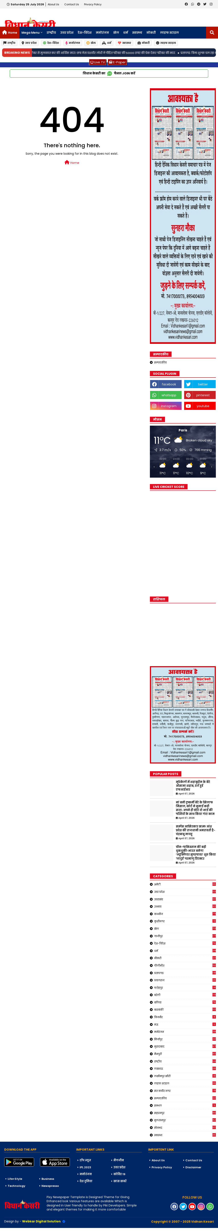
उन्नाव (185, 906)
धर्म (125, 32)
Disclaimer (193, 1167)
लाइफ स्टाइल (169, 32)
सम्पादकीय (160, 362)
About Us (54, 4)
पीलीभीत (185, 965)
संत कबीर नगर (185, 1091)
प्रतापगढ (185, 973)
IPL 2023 (85, 1167)
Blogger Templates (32, 1230)
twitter (203, 384)
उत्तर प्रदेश (66, 32)
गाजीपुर (185, 936)
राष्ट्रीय (51, 32)
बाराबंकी (185, 1010)
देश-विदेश (85, 32)
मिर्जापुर (185, 1039)
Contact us (72, 4)
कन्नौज (185, 914)
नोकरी (151, 32)
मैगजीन (118, 1160)
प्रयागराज (185, 980)
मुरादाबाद (185, 1046)
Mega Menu (31, 32)
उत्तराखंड (185, 899)
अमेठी (185, 884)
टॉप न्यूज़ (85, 1160)
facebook (169, 384)
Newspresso (50, 1186)
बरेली (185, 995)
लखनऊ (185, 1069)
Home (12, 32)
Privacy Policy (93, 4)
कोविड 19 (119, 1174)
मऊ (185, 1024)
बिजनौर (185, 1017)
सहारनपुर (185, 1113)
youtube (203, 406)
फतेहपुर (185, 988)
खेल (116, 32)
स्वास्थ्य (137, 32)
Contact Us (193, 1160)
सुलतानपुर (185, 1120)
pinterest (203, 395)
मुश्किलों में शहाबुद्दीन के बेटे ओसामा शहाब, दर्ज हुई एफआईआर (193, 786)
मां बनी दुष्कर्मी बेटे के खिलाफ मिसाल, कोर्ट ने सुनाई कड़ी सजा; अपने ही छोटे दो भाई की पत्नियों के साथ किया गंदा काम (195, 808)
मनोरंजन (102, 32)
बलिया (185, 1002)
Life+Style (15, 1179)
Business (48, 1179)
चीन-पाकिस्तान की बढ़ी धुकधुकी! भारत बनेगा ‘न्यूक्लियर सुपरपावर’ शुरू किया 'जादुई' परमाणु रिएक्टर (196, 853)
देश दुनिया (86, 1181)
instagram (168, 406)
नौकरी (185, 958)
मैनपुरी (185, 1054)
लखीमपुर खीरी (185, 1076)
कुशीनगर (185, 921)
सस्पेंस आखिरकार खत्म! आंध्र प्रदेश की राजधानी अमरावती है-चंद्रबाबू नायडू (195, 830)
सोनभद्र (185, 1128)
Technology (16, 1186)
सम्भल (185, 1105)
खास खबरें (119, 1181)
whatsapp (169, 395)
